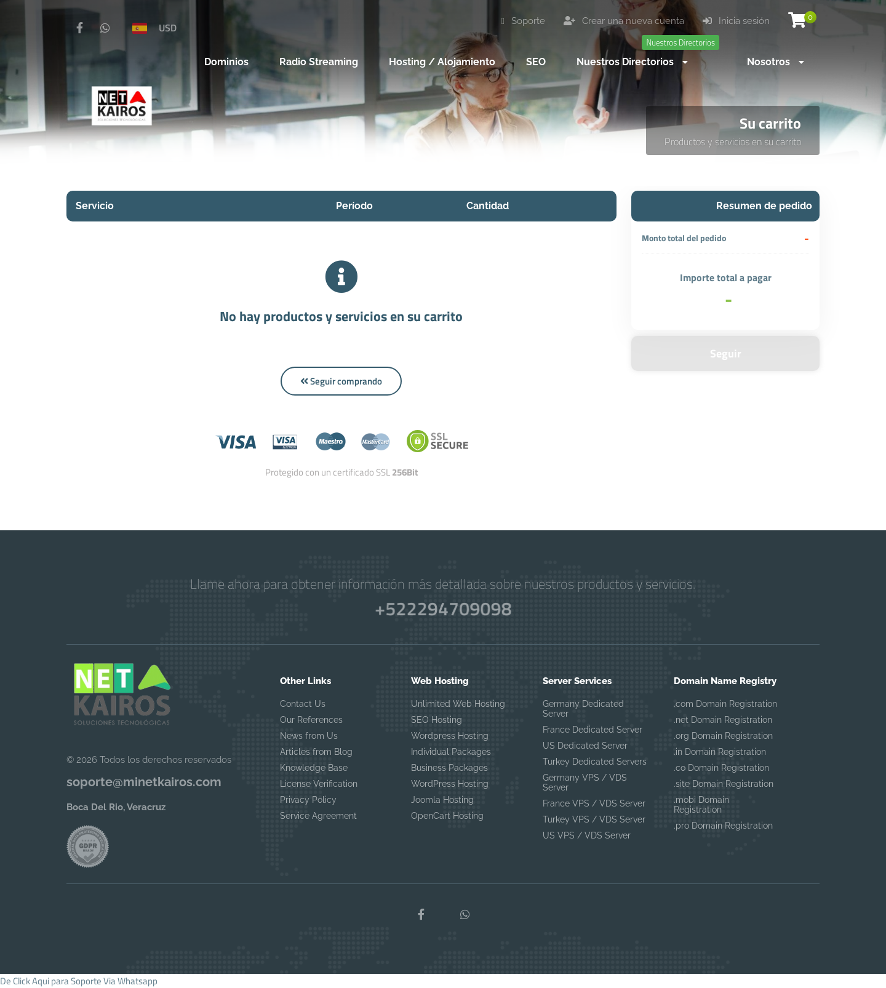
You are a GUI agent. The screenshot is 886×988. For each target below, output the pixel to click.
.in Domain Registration (720, 752)
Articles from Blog (316, 752)
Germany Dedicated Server (583, 709)
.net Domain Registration (723, 720)
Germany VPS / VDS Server (585, 782)
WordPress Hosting (450, 784)
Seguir (725, 353)
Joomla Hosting (442, 800)
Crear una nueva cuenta (624, 20)
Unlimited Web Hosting (458, 704)
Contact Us (302, 704)
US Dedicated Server (585, 746)
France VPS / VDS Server (594, 803)
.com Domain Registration (725, 704)
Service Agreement (318, 816)
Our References (311, 720)
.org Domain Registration (723, 736)
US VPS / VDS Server (587, 835)
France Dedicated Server (592, 730)
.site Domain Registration (723, 784)
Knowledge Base (314, 768)
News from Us (309, 736)
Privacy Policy (308, 800)
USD (168, 27)
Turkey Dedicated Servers (595, 762)
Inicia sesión (736, 20)
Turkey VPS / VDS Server (594, 819)
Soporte (523, 20)
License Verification (318, 784)
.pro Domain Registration (723, 826)
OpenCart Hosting (447, 816)
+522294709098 (442, 608)
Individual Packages (451, 752)
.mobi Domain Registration (701, 805)
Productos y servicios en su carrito (732, 141)
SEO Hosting (436, 720)
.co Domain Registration (721, 768)
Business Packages (449, 768)
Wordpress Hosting (450, 736)
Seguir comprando (341, 381)
